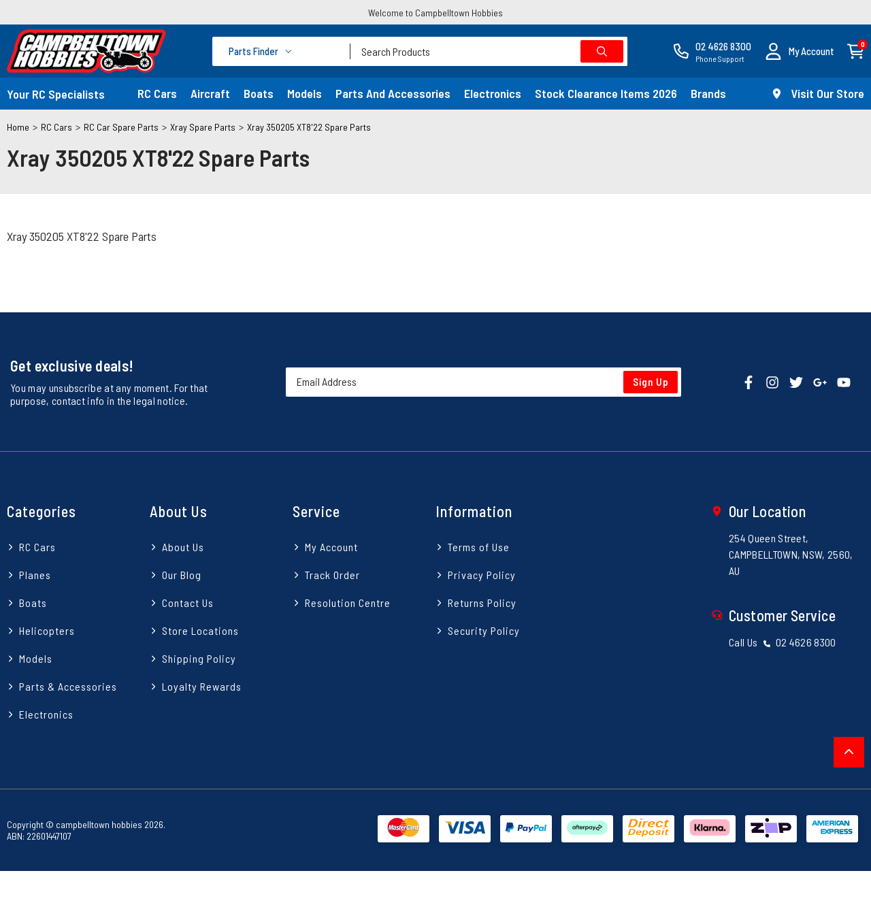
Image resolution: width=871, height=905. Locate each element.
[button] (799, 51)
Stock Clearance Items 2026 (606, 93)
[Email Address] (483, 382)
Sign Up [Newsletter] (651, 382)
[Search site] (601, 51)
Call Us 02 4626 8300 (782, 642)
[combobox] (488, 51)
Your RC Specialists (56, 93)
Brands (708, 93)
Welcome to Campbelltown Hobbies (435, 12)
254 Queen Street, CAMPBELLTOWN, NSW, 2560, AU (791, 554)
